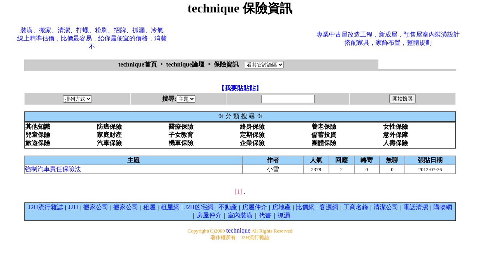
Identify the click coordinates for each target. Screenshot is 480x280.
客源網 (329, 207)
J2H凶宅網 (199, 207)
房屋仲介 (254, 207)
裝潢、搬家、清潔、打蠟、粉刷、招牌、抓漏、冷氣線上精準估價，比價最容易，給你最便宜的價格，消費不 (92, 38)
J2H (73, 207)
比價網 (305, 207)
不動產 (227, 207)
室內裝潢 (240, 215)
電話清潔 (415, 207)
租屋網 (170, 207)
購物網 (442, 207)
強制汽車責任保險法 (53, 169)
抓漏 (284, 215)
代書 (265, 215)
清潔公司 (385, 207)
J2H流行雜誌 (45, 207)
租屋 (149, 207)
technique (238, 230)
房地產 (281, 207)
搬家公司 (95, 207)
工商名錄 (355, 207)
